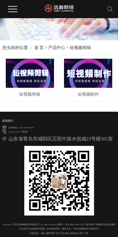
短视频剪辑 (80, 47)
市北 (62, 233)
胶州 (67, 233)
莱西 (72, 233)
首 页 (39, 47)
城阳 (48, 233)
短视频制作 (88, 94)
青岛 (43, 233)
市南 (57, 233)
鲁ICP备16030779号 (75, 224)
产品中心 (56, 47)
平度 (86, 233)
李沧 (81, 233)
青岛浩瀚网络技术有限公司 (86, 229)
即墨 (52, 233)
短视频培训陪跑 (37, 229)
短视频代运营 (102, 224)
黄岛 (76, 233)
